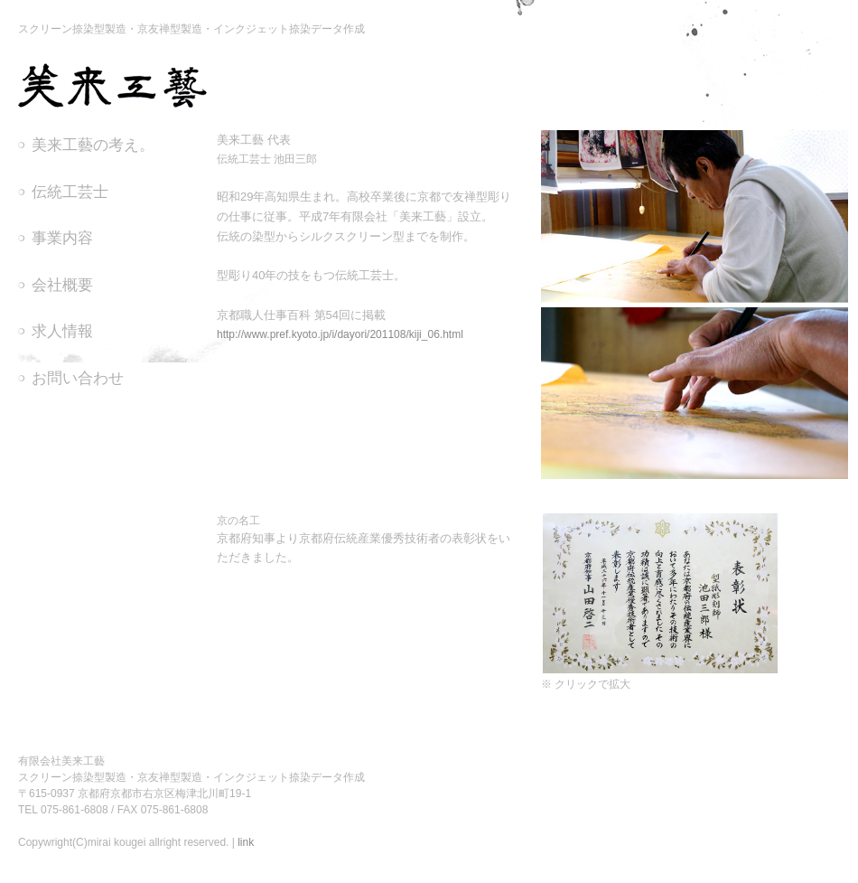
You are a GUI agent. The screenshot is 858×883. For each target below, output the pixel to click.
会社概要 (62, 285)
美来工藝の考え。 (93, 145)
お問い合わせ (78, 378)
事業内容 (62, 238)
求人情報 (62, 331)
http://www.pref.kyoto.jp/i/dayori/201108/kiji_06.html (340, 334)
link (246, 842)
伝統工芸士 (70, 192)
